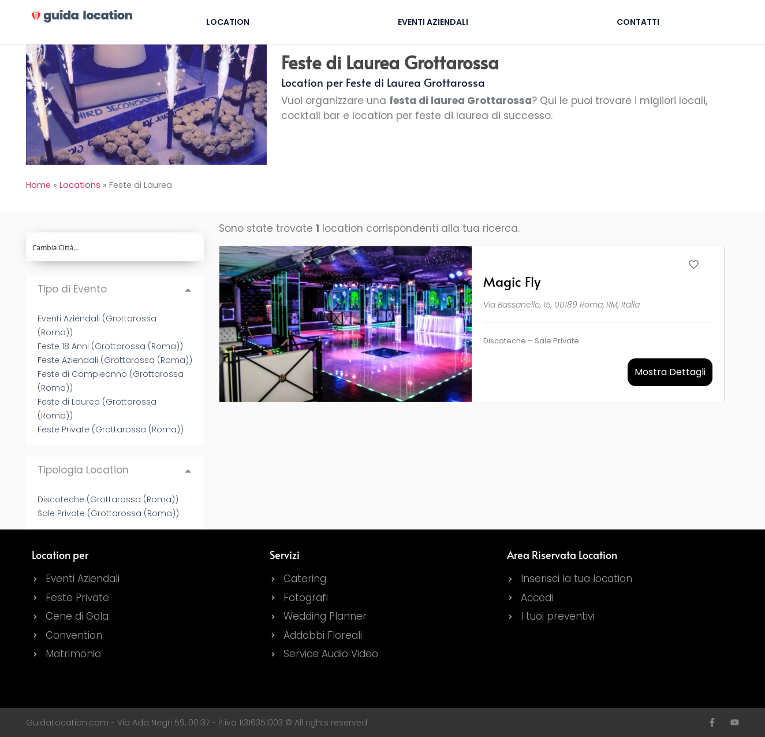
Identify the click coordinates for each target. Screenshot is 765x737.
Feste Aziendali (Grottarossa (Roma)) (115, 360)
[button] (115, 289)
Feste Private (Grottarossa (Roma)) (111, 429)
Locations (79, 185)
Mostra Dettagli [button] (670, 372)
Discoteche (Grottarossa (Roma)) (108, 499)
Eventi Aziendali (433, 22)
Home (38, 185)
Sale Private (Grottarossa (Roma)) (108, 513)
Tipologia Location (83, 470)
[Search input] (115, 247)
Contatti (638, 22)
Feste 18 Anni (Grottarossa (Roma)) (110, 346)
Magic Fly (511, 281)
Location (227, 22)
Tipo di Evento (72, 289)
